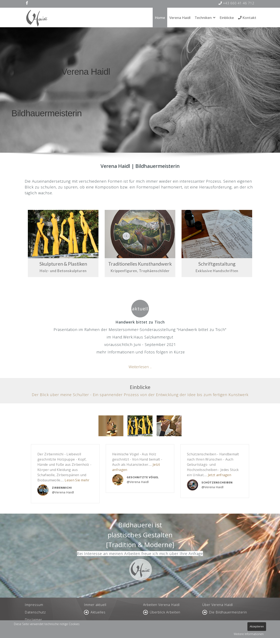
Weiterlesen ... (140, 366)
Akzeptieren (257, 626)
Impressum (34, 604)
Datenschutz (35, 612)
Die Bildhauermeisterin (228, 612)
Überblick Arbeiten (165, 612)
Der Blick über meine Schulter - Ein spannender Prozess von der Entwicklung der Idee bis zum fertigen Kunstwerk (140, 394)
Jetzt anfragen (219, 475)
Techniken (203, 17)
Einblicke (227, 17)
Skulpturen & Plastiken (63, 264)
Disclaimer (33, 619)
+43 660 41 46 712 (236, 3)
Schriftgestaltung (217, 264)
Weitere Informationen (249, 634)
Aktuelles (98, 612)
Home (160, 17)
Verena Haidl (179, 17)
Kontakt (247, 17)
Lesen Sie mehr (77, 480)
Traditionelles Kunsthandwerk (140, 264)
